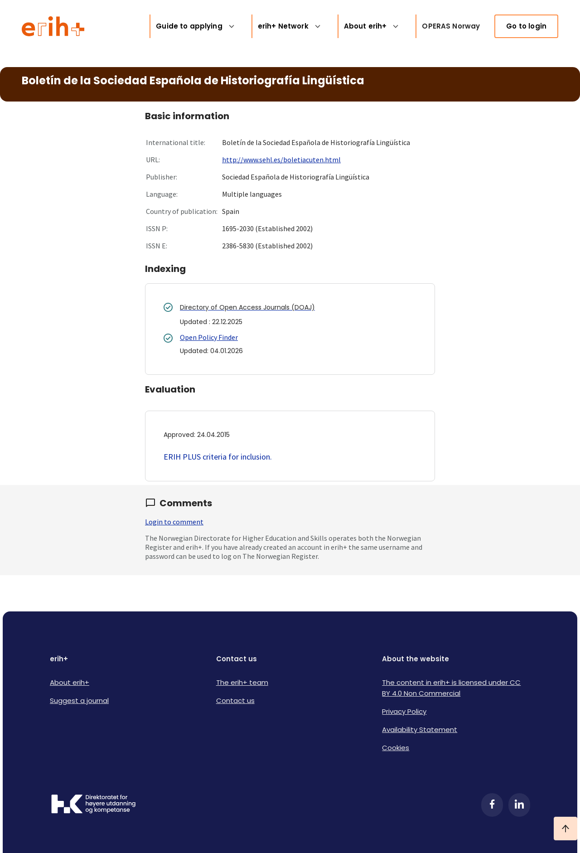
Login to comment (174, 521)
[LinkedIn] (519, 805)
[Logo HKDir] (93, 805)
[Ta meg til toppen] (565, 828)
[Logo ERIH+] (53, 26)
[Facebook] (492, 805)
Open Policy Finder (209, 337)
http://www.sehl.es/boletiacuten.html (281, 159)
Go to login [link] (526, 26)
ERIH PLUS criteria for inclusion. (218, 456)
